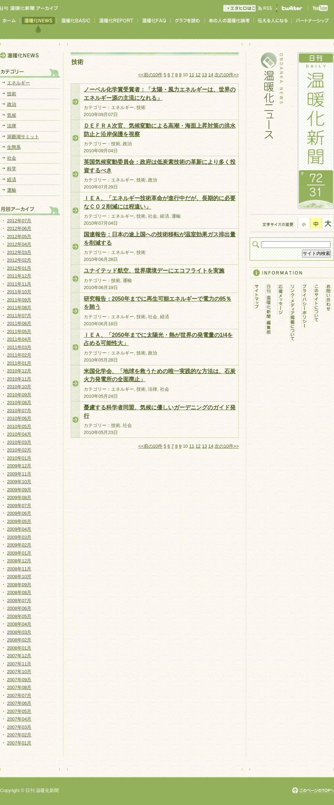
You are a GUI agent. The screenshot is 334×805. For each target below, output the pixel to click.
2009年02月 (19, 545)
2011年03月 (19, 347)
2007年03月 (19, 727)
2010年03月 (19, 442)
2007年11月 (19, 663)
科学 (11, 168)
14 (210, 74)
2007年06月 (19, 703)
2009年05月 (19, 521)
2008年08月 (19, 592)
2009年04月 (19, 529)
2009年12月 (19, 465)
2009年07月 (19, 505)
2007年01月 (19, 743)
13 (204, 74)
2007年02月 (19, 734)
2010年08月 (19, 402)
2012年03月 (19, 252)
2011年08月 (19, 307)
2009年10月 (19, 481)
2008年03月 (19, 632)
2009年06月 (19, 513)
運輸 (11, 190)
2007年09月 (19, 679)
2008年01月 (19, 648)
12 (197, 74)
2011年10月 (19, 291)
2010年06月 (19, 418)
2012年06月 (19, 228)
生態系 (14, 147)
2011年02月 (19, 355)
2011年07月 (19, 315)
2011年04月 (19, 339)
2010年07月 (19, 410)
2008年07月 (19, 600)
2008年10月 (19, 576)
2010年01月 (19, 458)
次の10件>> (226, 74)
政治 (11, 104)
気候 (11, 115)
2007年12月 (19, 655)
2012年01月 (19, 268)
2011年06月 (19, 323)
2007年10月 (19, 671)
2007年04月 (19, 719)
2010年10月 (19, 386)
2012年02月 (19, 260)
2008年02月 (19, 640)
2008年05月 (19, 616)
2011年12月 (19, 276)
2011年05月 (19, 331)
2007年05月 (19, 711)
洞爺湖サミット (23, 136)
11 (191, 74)
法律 (11, 125)
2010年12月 (19, 370)
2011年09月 (19, 299)
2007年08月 (19, 687)
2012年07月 (19, 220)
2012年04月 (19, 244)
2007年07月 (19, 695)
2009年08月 (19, 497)
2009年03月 (19, 537)
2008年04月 (19, 624)
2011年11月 (19, 284)
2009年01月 (19, 553)
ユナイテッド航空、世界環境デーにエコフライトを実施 (154, 271)
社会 (11, 158)
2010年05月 (19, 426)
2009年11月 (19, 474)
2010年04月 (19, 434)
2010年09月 (19, 394)
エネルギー (18, 82)
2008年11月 (19, 568)
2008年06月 (19, 608)
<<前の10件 (150, 74)
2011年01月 (19, 363)
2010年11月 (19, 379)
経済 (11, 179)
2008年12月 (19, 560)
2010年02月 (19, 450)
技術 (11, 93)
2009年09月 (19, 489)
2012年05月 (19, 236)
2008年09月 (19, 584)
